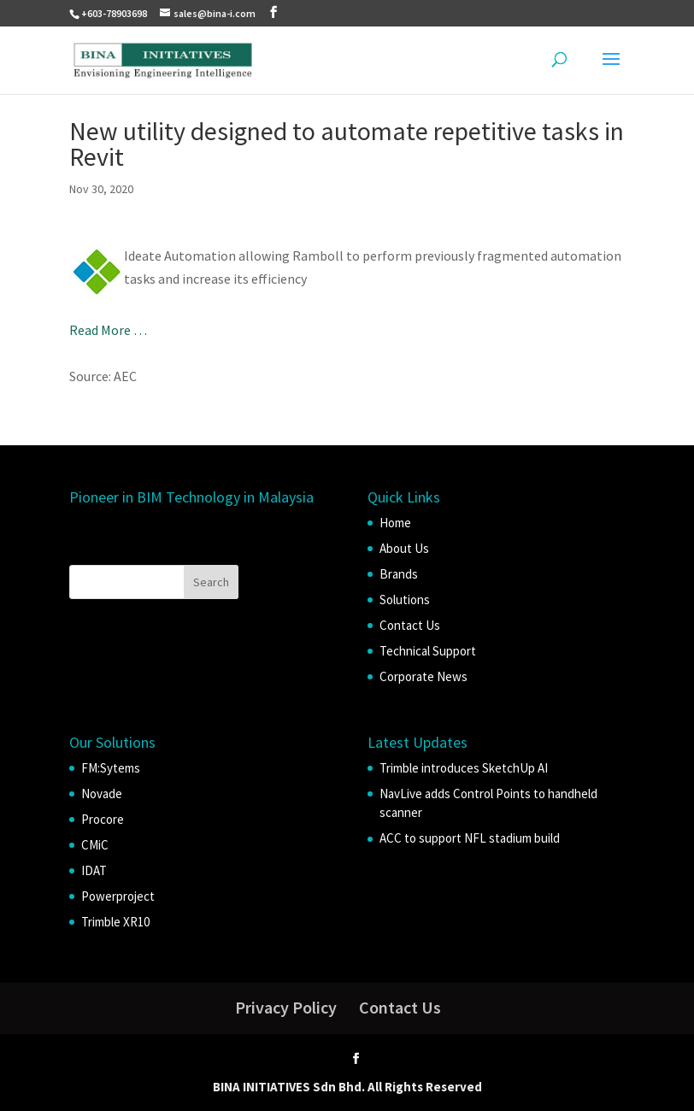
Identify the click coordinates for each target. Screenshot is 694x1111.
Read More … (108, 329)
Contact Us (409, 625)
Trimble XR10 (115, 922)
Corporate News (423, 676)
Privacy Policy (286, 1007)
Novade (101, 793)
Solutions (404, 599)
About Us (404, 548)
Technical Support (427, 651)
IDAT (94, 870)
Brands (398, 574)
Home (395, 522)
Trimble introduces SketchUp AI (463, 768)
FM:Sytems (110, 768)
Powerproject (118, 896)
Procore (102, 819)
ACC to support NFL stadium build (469, 838)
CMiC (95, 845)
